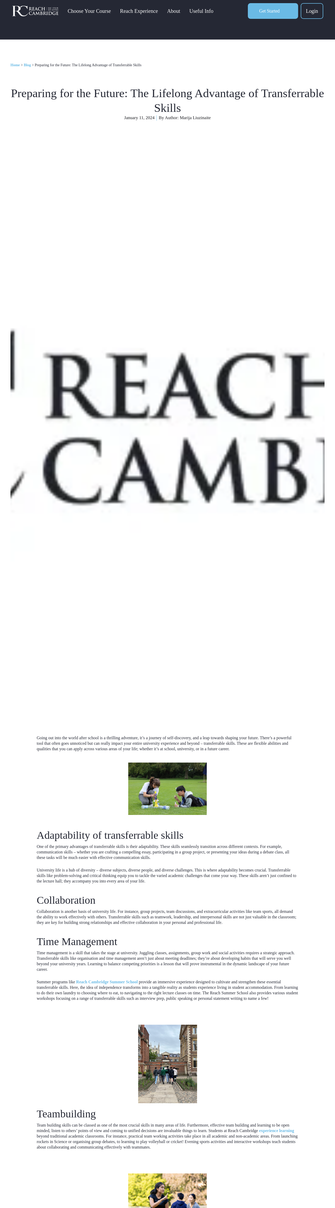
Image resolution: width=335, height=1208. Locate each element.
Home (15, 65)
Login (312, 15)
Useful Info (209, 15)
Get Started (269, 14)
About (181, 15)
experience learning (276, 1130)
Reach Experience (146, 15)
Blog (27, 65)
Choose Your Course (96, 15)
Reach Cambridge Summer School (107, 982)
